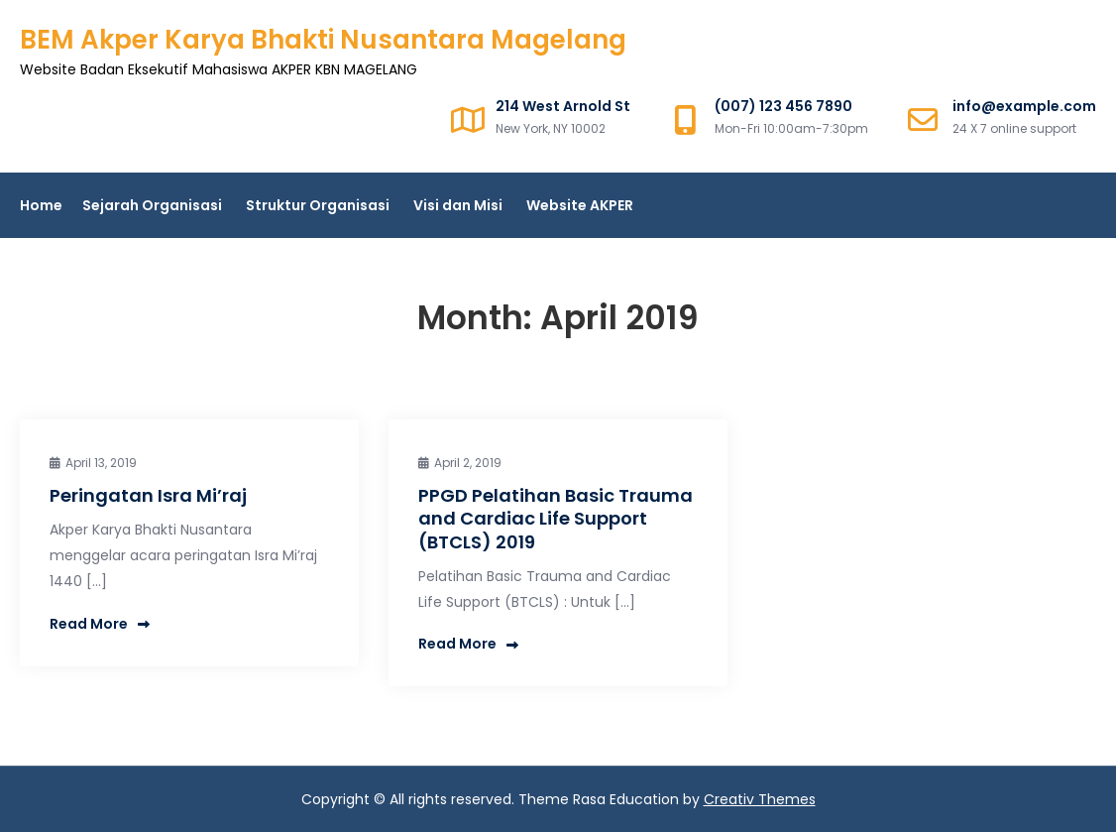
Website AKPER (579, 205)
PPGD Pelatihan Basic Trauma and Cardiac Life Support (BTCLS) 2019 (555, 518)
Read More (100, 624)
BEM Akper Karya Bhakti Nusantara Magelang (323, 40)
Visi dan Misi (457, 205)
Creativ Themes (760, 799)
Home (41, 205)
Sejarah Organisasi (152, 205)
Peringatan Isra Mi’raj (148, 495)
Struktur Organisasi (318, 205)
